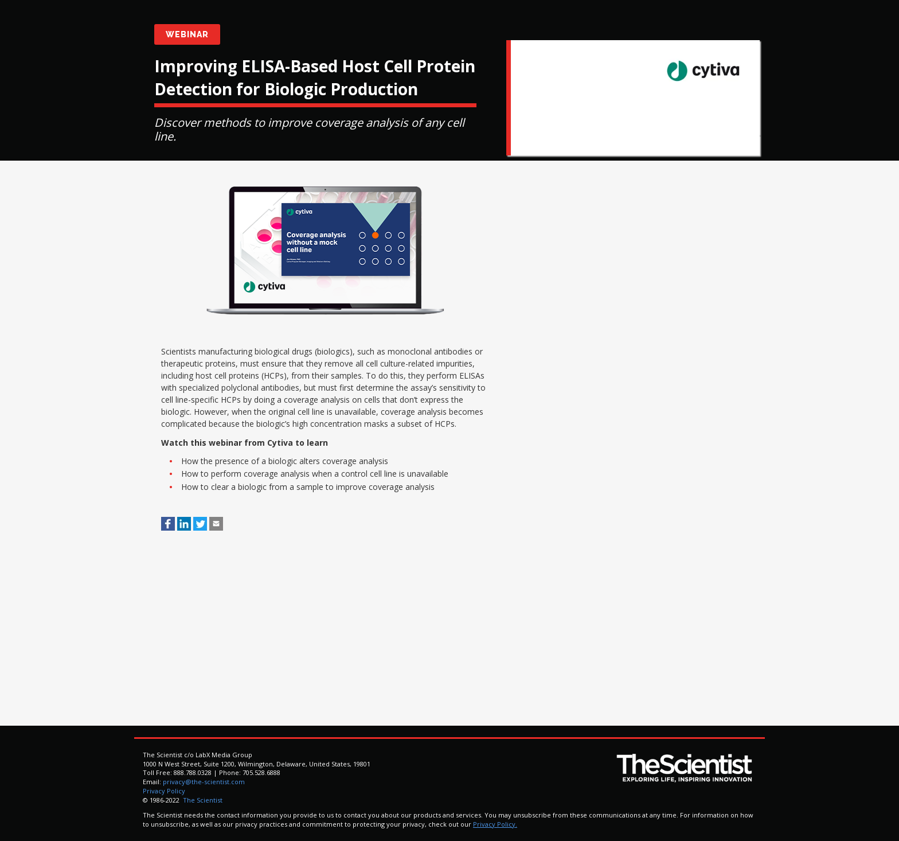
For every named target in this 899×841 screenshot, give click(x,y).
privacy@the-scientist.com (204, 781)
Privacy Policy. (495, 824)
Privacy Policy (164, 791)
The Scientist (201, 800)
